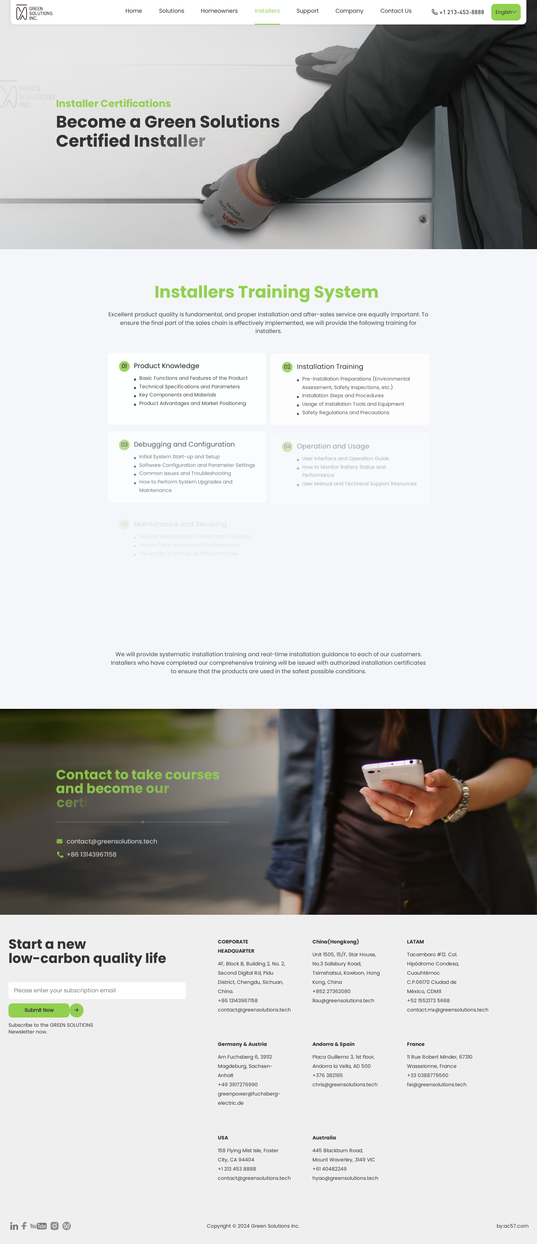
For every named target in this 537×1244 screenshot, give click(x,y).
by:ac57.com (512, 1225)
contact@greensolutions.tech (112, 865)
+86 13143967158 (92, 878)
